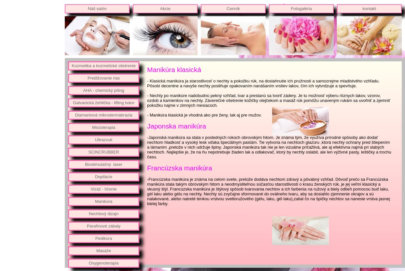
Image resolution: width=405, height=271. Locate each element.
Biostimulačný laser (103, 164)
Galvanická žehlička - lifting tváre (103, 102)
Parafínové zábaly (104, 226)
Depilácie (103, 176)
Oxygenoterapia (104, 263)
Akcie (165, 8)
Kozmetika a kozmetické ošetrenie (103, 65)
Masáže (103, 250)
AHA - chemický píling (103, 90)
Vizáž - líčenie (104, 189)
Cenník (233, 8)
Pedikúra (103, 238)
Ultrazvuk (103, 139)
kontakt (369, 8)
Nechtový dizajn (104, 213)
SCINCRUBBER (103, 152)
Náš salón (97, 8)
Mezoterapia (103, 127)
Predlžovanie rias (103, 78)
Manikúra (103, 201)
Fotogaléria (301, 8)
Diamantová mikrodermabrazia (103, 115)
